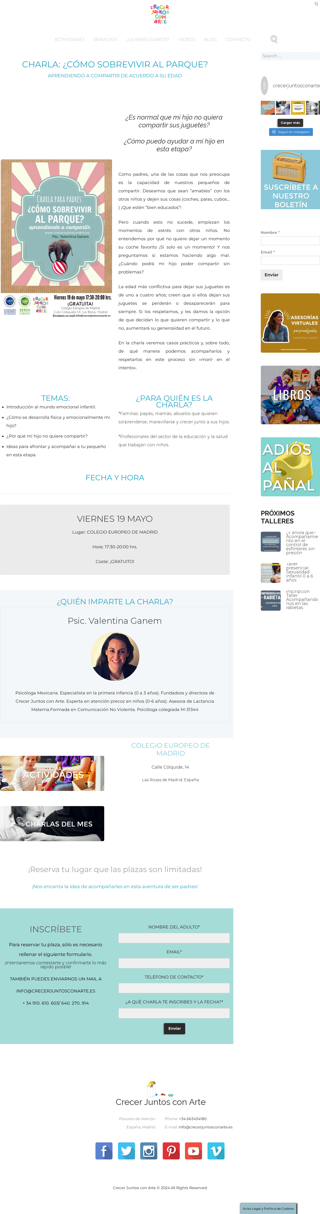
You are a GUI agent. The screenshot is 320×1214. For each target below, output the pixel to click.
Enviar (272, 274)
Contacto (238, 39)
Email (268, 252)
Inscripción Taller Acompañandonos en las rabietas (302, 599)
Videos (186, 39)
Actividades (69, 39)
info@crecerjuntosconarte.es (206, 1127)
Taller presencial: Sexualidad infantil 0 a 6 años (299, 572)
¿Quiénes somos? (148, 39)
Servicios (105, 39)
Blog (210, 39)
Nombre (270, 232)
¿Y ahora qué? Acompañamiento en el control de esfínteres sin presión (302, 542)
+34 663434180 (193, 1119)
